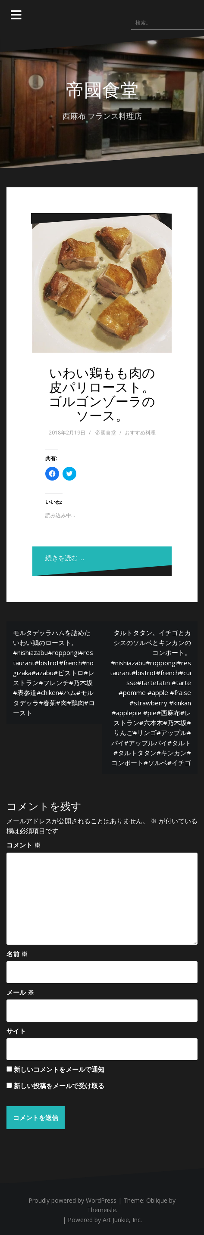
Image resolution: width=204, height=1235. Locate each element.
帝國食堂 (102, 89)
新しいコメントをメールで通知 (59, 1069)
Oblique (156, 1200)
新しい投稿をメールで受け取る (59, 1085)
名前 (17, 954)
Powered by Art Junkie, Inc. (105, 1220)
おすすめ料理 (140, 432)
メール (20, 992)
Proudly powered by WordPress (72, 1200)
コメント (23, 845)
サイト (16, 1031)
